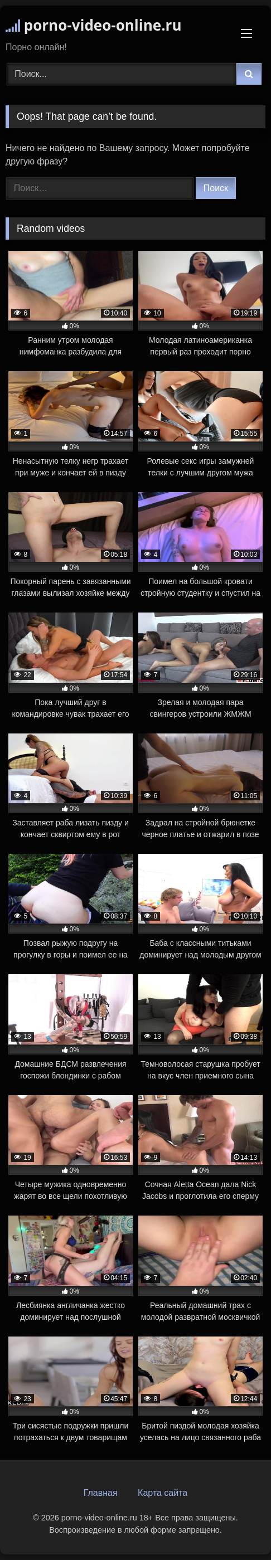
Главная (101, 1493)
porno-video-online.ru (93, 25)
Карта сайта (162, 1493)
